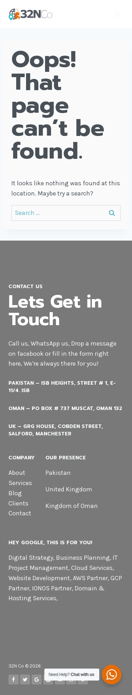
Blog (15, 493)
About (16, 473)
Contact (19, 513)
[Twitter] (25, 680)
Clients (18, 503)
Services (20, 483)
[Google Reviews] (37, 680)
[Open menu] (117, 13)
